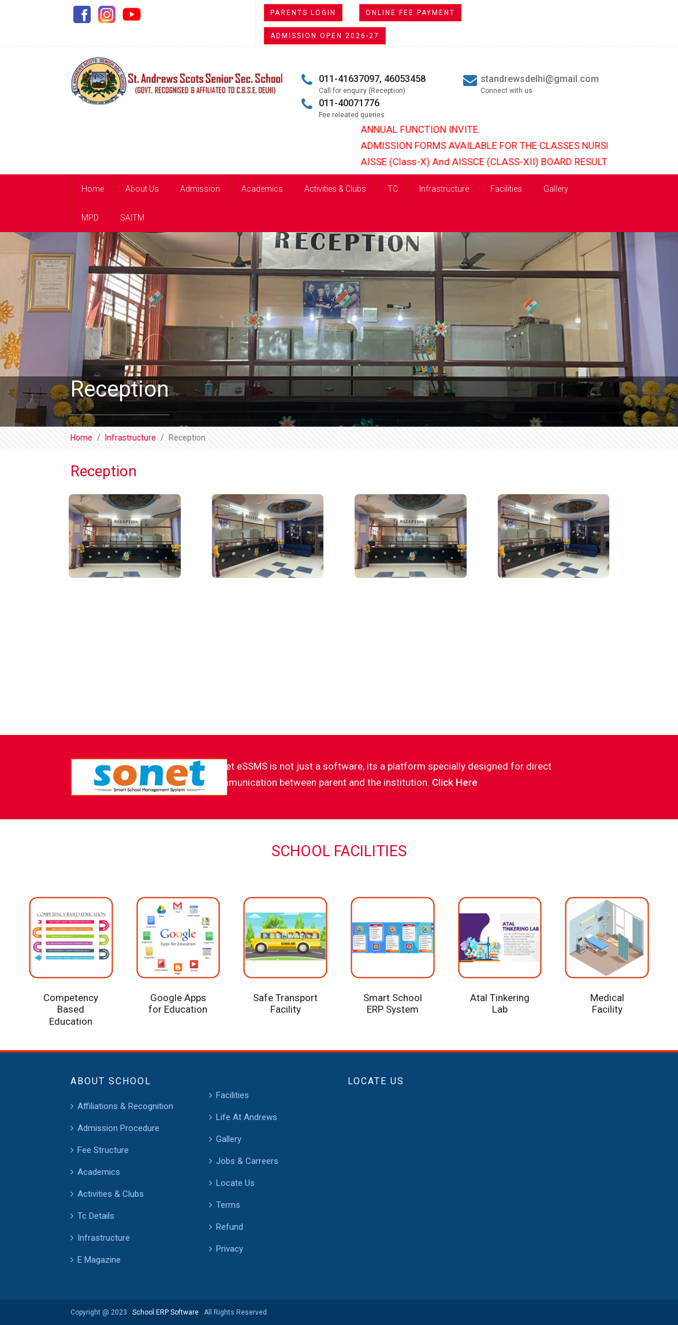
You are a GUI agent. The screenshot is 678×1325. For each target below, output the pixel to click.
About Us (142, 188)
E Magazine (99, 1260)
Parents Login (303, 13)
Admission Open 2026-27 (324, 36)
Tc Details (95, 1216)
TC (393, 188)
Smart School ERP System (392, 1003)
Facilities (506, 188)
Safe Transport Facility (285, 1003)
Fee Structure (103, 1150)
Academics (262, 188)
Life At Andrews (246, 1117)
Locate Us (235, 1183)
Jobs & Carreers (247, 1161)
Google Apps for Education (177, 1003)
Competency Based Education (70, 1009)
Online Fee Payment (410, 13)
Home (92, 188)
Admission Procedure (118, 1128)
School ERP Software (164, 1312)
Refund (229, 1227)
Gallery (555, 188)
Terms (228, 1205)
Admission (200, 188)
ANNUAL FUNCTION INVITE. (429, 129)
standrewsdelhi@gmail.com (539, 78)
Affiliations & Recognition (125, 1106)
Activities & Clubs (335, 188)
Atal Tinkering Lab (500, 1003)
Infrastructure (444, 188)
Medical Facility (607, 1003)
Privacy (229, 1249)
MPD (90, 217)
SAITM (132, 217)
